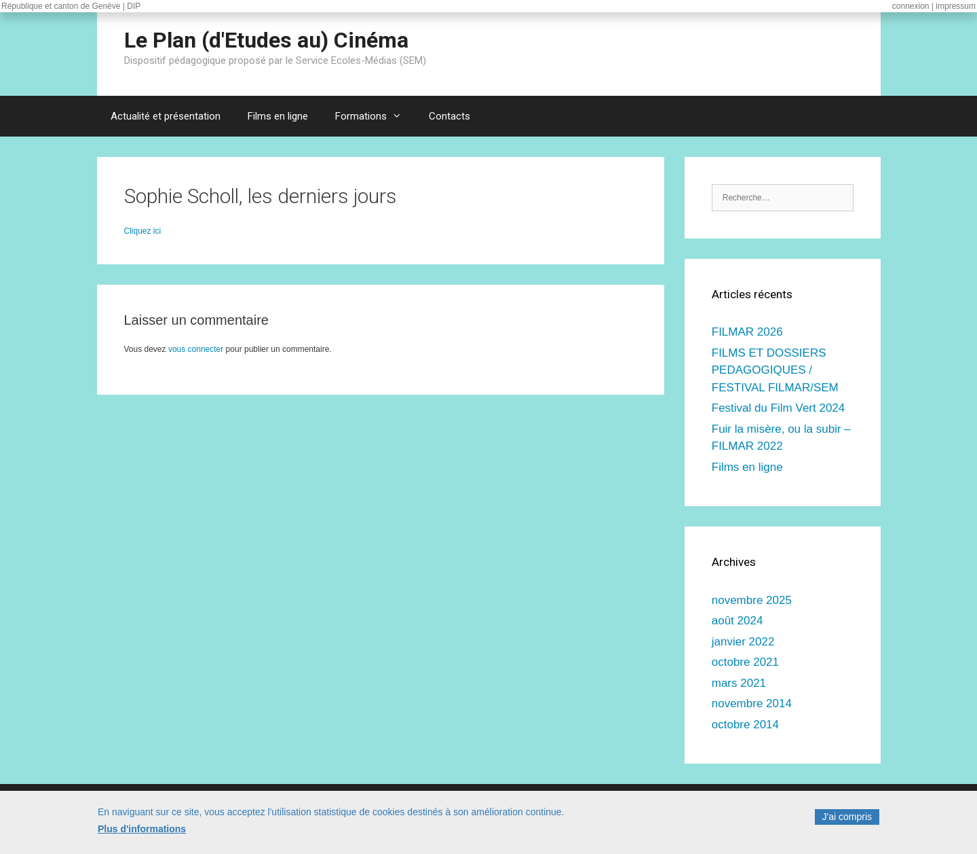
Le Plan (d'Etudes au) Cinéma (266, 40)
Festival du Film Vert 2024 (778, 408)
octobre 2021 (745, 662)
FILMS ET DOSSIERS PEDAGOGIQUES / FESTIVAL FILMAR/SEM (775, 370)
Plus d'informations (142, 833)
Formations (375, 116)
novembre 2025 (752, 600)
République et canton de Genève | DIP (70, 6)
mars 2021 (739, 683)
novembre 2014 (752, 703)
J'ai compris (847, 820)
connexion (911, 6)
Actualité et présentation (166, 116)
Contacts (449, 116)
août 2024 (737, 620)
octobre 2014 (745, 724)
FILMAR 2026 (747, 331)
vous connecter (195, 349)
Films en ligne (278, 116)
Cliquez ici (142, 231)
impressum (956, 6)
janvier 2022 (743, 641)
